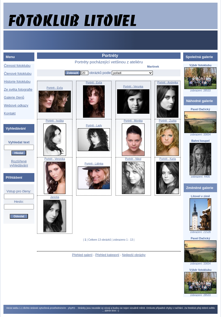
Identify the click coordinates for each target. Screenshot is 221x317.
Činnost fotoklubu (17, 66)
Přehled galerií (82, 255)
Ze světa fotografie (18, 89)
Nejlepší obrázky (134, 255)
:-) (118, 310)
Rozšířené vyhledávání (19, 163)
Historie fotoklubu (17, 81)
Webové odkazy (16, 105)
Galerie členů (14, 97)
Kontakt (10, 113)
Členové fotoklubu (17, 74)
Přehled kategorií (107, 255)
